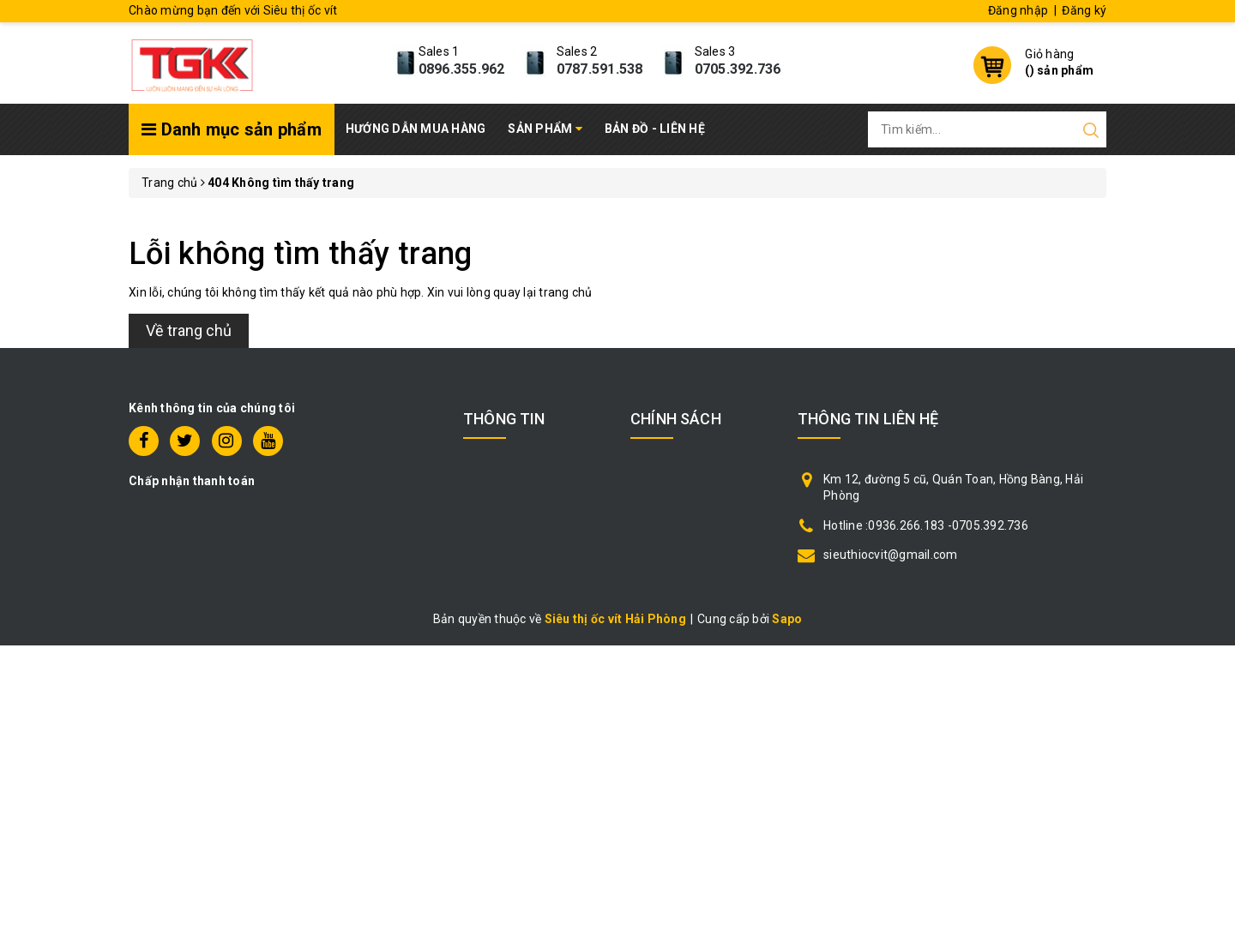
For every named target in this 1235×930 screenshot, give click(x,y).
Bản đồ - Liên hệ (655, 128)
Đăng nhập (1018, 10)
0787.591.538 (600, 69)
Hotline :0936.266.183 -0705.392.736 (925, 525)
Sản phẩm (545, 128)
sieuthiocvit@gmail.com (890, 554)
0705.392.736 (738, 69)
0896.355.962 (462, 69)
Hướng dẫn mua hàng (416, 128)
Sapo (787, 619)
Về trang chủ (189, 330)
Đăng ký (1084, 10)
